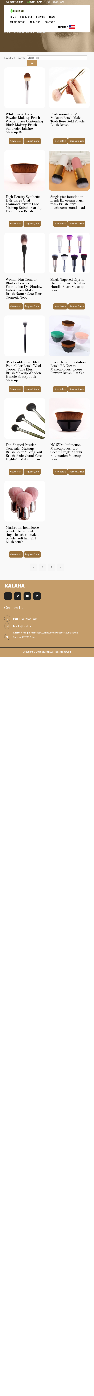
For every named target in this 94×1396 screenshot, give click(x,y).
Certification (17, 22)
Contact (50, 22)
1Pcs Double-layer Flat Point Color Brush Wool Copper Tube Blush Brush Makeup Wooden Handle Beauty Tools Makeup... (23, 371)
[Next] (60, 567)
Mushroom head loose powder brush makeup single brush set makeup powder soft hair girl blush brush (23, 535)
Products (26, 17)
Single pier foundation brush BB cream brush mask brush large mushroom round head (67, 202)
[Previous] (33, 567)
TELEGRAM (57, 1)
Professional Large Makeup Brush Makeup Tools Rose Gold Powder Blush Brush (68, 119)
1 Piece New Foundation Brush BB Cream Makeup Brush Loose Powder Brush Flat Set (68, 367)
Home (13, 17)
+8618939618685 (29, 619)
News (52, 17)
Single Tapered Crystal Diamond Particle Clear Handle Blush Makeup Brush (68, 285)
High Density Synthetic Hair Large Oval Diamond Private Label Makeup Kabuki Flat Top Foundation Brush (24, 204)
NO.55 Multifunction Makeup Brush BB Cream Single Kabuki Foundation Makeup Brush (66, 452)
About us (35, 22)
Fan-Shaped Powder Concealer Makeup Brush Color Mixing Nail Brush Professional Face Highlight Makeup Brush (24, 452)
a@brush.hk (16, 1)
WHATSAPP (36, 1)
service (40, 17)
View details (16, 141)
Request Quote (32, 141)
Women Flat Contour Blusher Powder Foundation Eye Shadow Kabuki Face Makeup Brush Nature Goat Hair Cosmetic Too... (24, 289)
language (66, 27)
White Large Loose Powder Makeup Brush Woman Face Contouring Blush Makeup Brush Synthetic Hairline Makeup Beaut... (24, 123)
